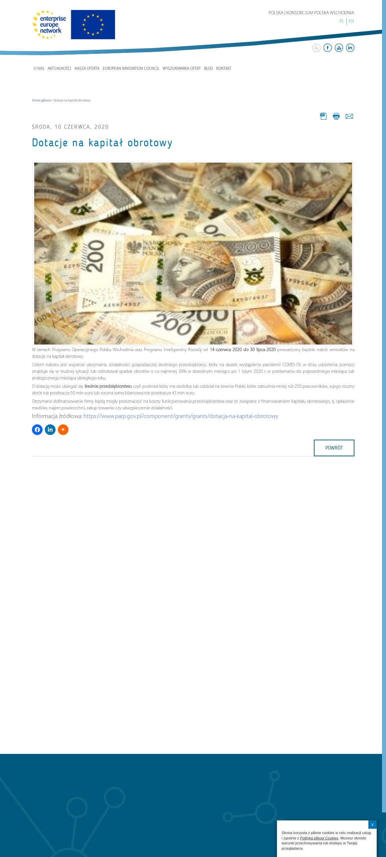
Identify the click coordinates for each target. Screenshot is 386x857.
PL (342, 21)
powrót (334, 448)
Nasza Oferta (86, 69)
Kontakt (223, 69)
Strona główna (41, 100)
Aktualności (59, 69)
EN (351, 21)
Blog (208, 69)
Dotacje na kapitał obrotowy (102, 142)
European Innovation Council (131, 69)
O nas (39, 69)
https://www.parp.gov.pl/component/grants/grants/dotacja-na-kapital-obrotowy (180, 416)
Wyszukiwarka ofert (182, 69)
